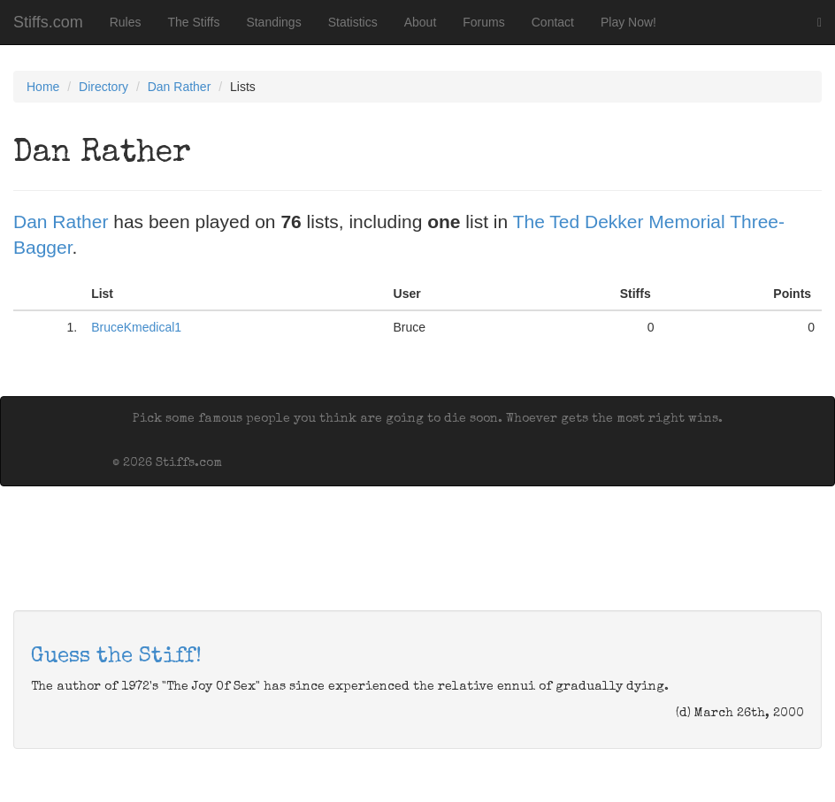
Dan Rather (179, 87)
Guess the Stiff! (116, 657)
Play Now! (628, 22)
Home (43, 87)
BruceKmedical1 (136, 327)
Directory (103, 87)
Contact (553, 22)
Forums (483, 22)
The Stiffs (194, 22)
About (420, 22)
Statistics (353, 22)
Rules (126, 22)
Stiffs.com (48, 22)
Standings (273, 22)
